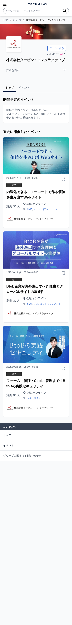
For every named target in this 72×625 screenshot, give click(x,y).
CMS (29, 209)
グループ (17, 20)
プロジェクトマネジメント (47, 303)
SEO (29, 303)
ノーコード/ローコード (45, 209)
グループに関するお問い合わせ (22, 455)
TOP (5, 20)
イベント (8, 445)
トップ (7, 435)
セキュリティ (34, 398)
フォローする (57, 48)
